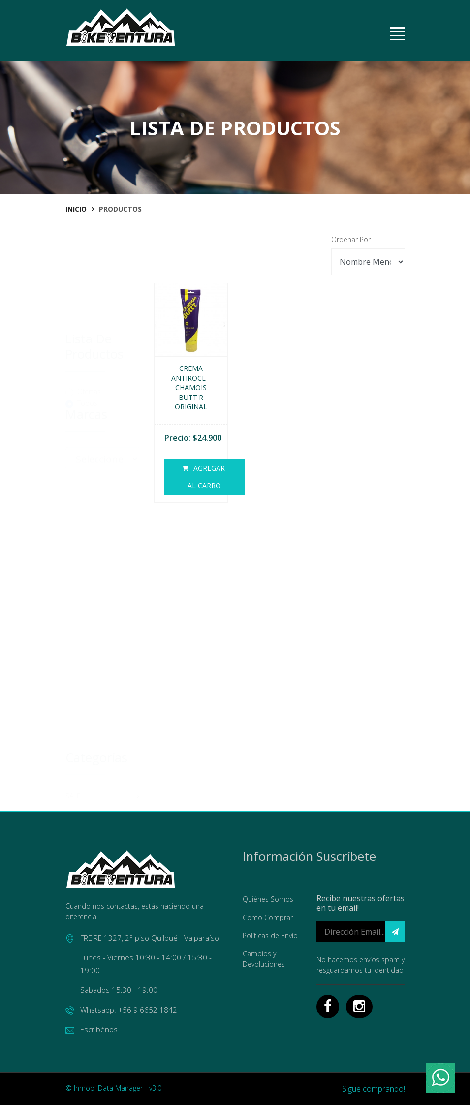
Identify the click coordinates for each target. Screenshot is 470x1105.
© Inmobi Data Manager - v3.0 (113, 1088)
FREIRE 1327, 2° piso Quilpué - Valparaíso (142, 938)
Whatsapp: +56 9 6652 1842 (121, 1010)
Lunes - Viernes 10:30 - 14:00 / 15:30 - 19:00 (146, 963)
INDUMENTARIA (102, 779)
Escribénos (91, 1029)
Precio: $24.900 (192, 437)
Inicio (76, 209)
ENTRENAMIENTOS (102, 806)
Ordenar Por (351, 239)
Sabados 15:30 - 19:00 (118, 990)
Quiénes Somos (268, 899)
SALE (102, 641)
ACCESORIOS (102, 751)
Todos (87, 326)
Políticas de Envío (270, 935)
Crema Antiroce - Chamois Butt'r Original (190, 387)
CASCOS (102, 668)
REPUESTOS (102, 696)
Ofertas (89, 314)
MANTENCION (102, 723)
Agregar (204, 478)
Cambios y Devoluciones (264, 959)
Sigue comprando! (373, 1088)
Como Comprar (268, 917)
